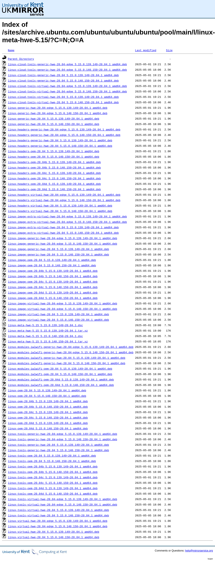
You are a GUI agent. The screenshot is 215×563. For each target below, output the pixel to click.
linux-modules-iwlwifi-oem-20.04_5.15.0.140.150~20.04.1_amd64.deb (60, 374)
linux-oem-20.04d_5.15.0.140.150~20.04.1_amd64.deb (48, 428)
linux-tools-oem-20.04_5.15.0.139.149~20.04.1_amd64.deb (52, 455)
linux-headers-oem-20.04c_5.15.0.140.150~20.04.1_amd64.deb (54, 178)
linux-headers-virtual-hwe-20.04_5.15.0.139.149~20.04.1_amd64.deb (60, 205)
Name (11, 50)
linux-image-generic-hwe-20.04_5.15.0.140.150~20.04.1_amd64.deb (58, 254)
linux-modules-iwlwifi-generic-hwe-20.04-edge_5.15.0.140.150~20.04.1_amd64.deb (71, 352)
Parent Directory (21, 59)
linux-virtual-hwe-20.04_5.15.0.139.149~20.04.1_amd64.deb (53, 532)
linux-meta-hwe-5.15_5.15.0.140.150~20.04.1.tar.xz (48, 341)
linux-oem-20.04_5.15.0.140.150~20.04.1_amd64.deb (47, 396)
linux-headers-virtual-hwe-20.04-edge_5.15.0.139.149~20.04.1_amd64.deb (64, 195)
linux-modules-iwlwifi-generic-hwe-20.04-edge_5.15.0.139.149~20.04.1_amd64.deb (71, 347)
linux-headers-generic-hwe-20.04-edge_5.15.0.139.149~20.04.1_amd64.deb (64, 129)
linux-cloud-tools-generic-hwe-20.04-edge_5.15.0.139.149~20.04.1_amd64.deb (67, 64)
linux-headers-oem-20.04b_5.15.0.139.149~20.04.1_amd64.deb (54, 162)
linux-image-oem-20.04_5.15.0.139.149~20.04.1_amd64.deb (52, 260)
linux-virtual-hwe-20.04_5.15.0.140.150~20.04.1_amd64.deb (53, 537)
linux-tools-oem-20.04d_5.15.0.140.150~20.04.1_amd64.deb (53, 493)
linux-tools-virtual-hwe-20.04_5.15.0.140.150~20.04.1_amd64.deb (58, 515)
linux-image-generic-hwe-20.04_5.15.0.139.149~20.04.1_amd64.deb (58, 249)
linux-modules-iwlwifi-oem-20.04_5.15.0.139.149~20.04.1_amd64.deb (60, 368)
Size (169, 50)
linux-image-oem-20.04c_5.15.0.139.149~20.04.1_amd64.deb (53, 281)
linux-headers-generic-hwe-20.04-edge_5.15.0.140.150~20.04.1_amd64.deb (64, 135)
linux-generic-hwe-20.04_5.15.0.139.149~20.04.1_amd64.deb (53, 118)
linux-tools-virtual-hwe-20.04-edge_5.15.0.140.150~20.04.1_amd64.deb (62, 504)
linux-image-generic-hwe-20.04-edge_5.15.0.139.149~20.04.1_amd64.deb (62, 238)
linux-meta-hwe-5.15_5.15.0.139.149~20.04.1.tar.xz (48, 330)
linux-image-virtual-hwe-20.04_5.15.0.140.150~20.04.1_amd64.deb (58, 320)
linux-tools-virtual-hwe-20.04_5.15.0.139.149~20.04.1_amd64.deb (58, 510)
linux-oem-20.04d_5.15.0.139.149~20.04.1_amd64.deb (48, 423)
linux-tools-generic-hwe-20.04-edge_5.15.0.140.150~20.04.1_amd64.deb (62, 439)
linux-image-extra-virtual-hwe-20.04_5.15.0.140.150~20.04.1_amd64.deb (63, 233)
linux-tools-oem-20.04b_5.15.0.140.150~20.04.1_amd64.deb (53, 472)
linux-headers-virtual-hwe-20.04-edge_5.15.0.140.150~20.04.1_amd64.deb (64, 200)
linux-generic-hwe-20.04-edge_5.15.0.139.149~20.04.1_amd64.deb (57, 108)
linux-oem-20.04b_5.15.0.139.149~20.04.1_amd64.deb (48, 401)
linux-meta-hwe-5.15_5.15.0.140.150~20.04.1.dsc (45, 336)
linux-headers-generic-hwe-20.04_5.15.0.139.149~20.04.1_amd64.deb (60, 140)
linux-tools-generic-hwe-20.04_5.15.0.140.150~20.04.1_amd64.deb (58, 450)
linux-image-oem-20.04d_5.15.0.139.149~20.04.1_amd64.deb (53, 292)
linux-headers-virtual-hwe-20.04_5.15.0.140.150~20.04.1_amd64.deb (60, 211)
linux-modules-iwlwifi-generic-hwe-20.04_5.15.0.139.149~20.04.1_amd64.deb (66, 358)
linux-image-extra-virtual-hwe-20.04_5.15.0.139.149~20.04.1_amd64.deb (63, 227)
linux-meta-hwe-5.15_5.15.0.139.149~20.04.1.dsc (45, 325)
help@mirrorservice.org (199, 550)
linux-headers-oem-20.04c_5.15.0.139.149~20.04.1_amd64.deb (54, 173)
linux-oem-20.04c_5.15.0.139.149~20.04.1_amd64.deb (48, 412)
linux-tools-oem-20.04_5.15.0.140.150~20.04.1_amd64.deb (52, 461)
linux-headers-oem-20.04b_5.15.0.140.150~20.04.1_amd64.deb (54, 167)
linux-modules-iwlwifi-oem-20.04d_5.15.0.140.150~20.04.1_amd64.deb (61, 385)
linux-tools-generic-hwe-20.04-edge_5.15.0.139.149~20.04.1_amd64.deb (62, 434)
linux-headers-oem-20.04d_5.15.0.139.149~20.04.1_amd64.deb (54, 184)
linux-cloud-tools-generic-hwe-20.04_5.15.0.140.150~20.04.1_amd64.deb (63, 80)
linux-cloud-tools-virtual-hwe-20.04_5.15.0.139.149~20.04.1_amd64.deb (63, 97)
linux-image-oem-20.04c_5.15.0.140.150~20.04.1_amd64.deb (53, 287)
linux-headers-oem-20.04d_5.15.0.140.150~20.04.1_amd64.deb (54, 189)
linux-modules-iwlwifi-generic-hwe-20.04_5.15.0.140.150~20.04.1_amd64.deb (66, 363)
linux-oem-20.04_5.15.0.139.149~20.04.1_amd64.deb (47, 390)
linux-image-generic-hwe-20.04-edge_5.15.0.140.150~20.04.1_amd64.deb (62, 243)
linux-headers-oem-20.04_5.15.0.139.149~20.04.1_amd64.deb (53, 151)
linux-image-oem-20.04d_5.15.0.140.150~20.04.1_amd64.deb (53, 298)
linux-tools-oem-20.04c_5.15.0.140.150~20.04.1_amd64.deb (53, 483)
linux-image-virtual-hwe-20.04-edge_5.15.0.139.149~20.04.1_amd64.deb (62, 303)
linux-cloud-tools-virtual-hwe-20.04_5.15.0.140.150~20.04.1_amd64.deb (63, 102)
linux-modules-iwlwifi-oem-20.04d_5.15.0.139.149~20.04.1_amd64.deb (61, 379)
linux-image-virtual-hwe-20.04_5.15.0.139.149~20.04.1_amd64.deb (58, 314)
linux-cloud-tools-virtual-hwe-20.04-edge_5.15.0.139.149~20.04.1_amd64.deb (67, 86)
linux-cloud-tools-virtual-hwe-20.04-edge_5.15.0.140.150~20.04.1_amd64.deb (67, 91)
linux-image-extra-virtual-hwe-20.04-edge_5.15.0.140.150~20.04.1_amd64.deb (67, 222)
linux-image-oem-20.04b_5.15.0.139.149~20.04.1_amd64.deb (53, 271)
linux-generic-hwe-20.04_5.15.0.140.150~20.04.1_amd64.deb (53, 124)
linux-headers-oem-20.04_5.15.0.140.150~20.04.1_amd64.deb (53, 156)
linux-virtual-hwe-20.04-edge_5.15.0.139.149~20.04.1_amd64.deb (57, 521)
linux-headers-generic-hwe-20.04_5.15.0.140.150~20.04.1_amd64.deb (60, 146)
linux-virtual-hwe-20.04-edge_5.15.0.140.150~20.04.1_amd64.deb (57, 526)
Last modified (145, 50)
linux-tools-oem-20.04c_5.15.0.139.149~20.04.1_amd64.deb (53, 477)
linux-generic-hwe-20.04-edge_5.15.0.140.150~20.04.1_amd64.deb (57, 113)
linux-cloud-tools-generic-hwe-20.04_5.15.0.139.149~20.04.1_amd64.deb (63, 75)
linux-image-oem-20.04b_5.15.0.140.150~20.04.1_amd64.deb (53, 276)
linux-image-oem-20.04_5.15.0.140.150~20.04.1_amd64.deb (52, 265)
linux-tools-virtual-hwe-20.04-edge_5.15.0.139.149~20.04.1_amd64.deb (62, 499)
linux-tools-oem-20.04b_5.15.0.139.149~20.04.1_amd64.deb (53, 466)
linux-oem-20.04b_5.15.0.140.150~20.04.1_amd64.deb (48, 407)
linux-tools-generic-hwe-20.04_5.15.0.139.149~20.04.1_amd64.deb (58, 445)
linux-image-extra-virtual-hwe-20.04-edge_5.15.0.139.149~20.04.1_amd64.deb (67, 216)
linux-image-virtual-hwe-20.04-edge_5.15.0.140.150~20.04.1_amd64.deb (62, 309)
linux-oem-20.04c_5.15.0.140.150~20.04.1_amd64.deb (48, 417)
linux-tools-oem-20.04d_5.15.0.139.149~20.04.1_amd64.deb (53, 488)
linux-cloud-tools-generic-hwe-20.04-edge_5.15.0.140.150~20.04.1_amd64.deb (67, 69)
